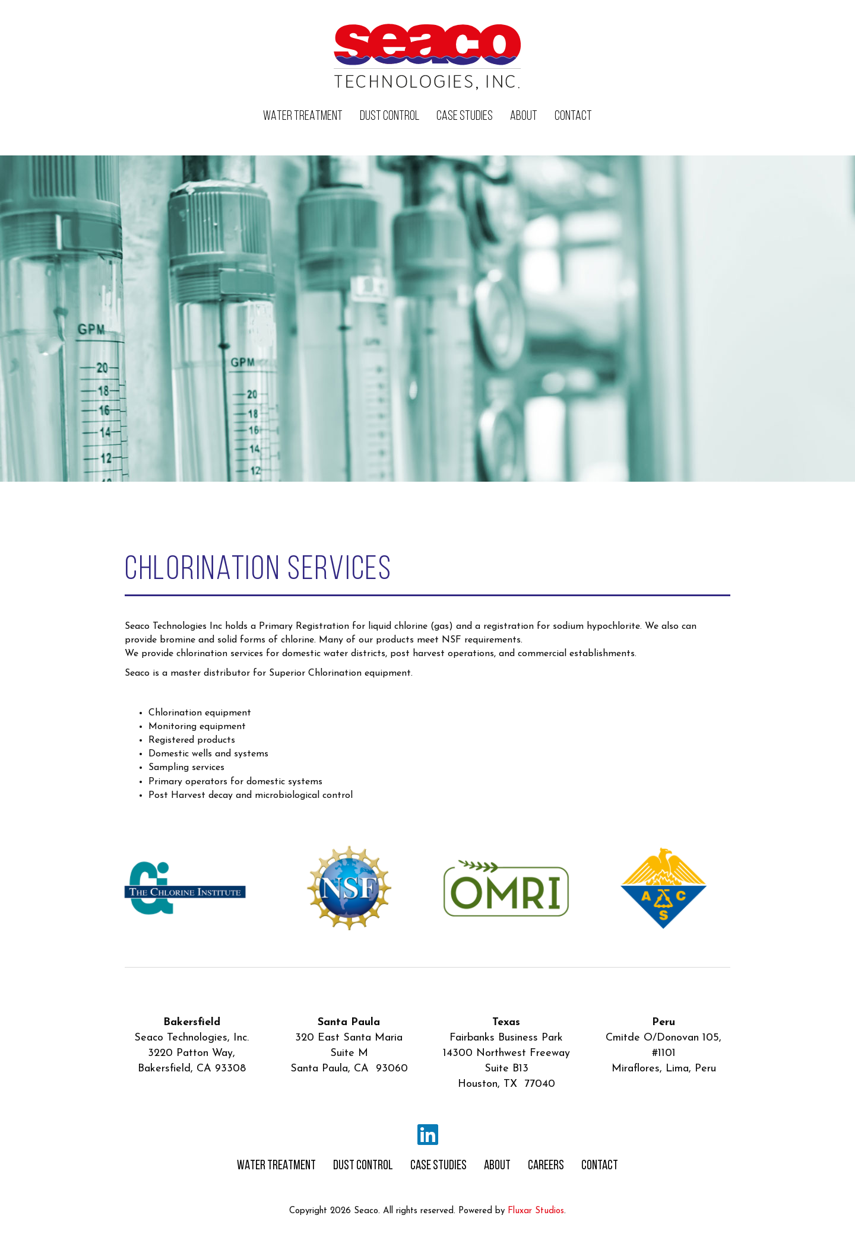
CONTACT (573, 116)
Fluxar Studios (536, 1211)
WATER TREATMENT (303, 116)
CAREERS (546, 1166)
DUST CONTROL (389, 116)
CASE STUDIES (464, 116)
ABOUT (523, 116)
